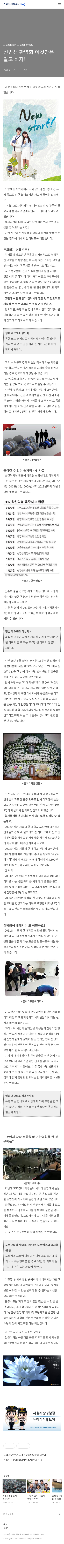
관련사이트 (8, 1514)
